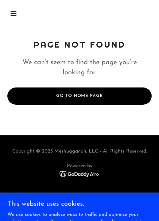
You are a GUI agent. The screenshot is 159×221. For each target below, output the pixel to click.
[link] (80, 173)
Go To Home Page (79, 96)
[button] (18, 13)
